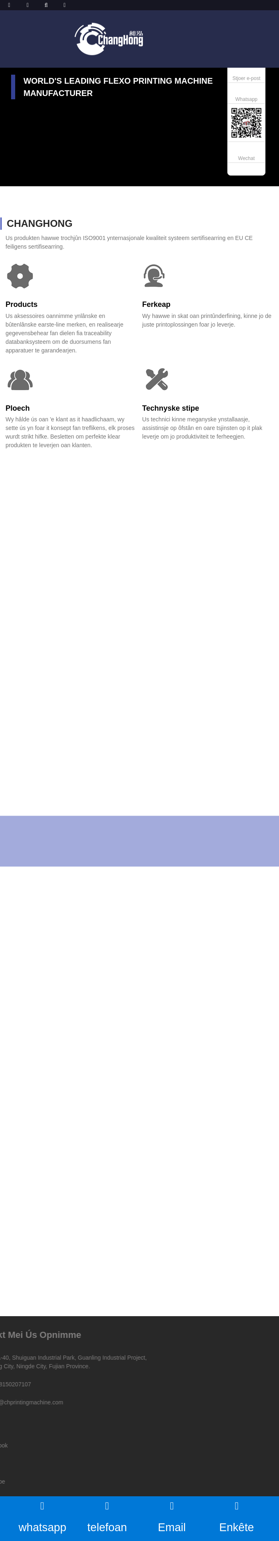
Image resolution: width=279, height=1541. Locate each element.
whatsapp (42, 1516)
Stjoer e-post (246, 78)
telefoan (107, 1516)
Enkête (236, 1516)
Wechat (246, 158)
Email (172, 1516)
